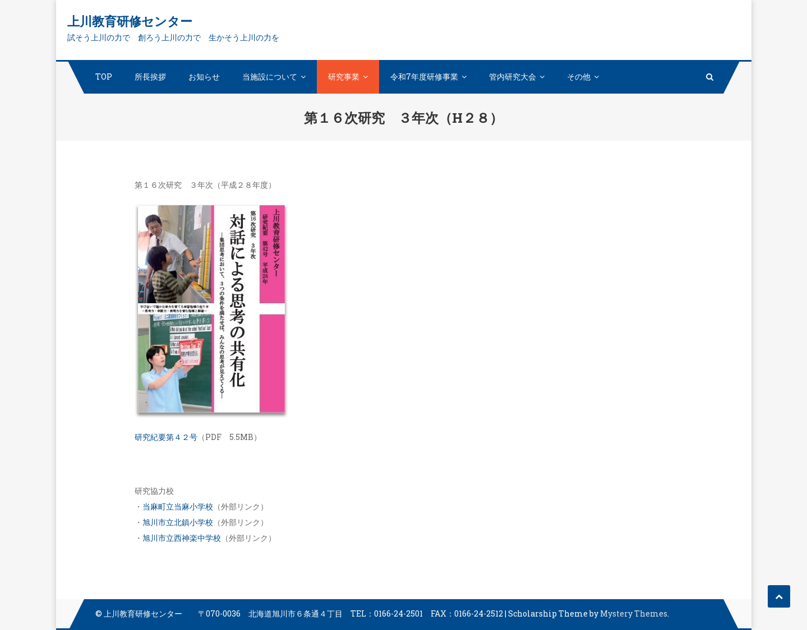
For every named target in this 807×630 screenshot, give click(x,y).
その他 (579, 76)
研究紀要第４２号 (166, 437)
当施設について (269, 76)
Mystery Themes (633, 613)
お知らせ (204, 76)
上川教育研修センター (129, 21)
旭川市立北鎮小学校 (177, 522)
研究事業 (343, 76)
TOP (103, 76)
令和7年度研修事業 (424, 76)
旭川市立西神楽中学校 (181, 537)
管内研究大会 (512, 76)
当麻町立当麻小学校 (177, 506)
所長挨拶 (150, 76)
